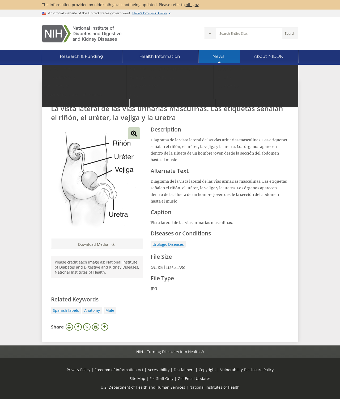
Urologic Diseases (168, 244)
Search (290, 33)
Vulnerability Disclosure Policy (247, 369)
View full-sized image (134, 133)
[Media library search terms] (162, 94)
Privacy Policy (78, 369)
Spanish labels (66, 310)
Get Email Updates (194, 378)
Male (109, 310)
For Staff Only (161, 378)
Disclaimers (184, 369)
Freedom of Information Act (119, 369)
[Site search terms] (249, 34)
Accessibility (158, 369)
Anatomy (92, 310)
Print (69, 327)
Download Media (97, 244)
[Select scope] (210, 34)
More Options (104, 327)
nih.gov (192, 4)
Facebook (78, 327)
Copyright (207, 369)
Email (95, 327)
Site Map (137, 378)
